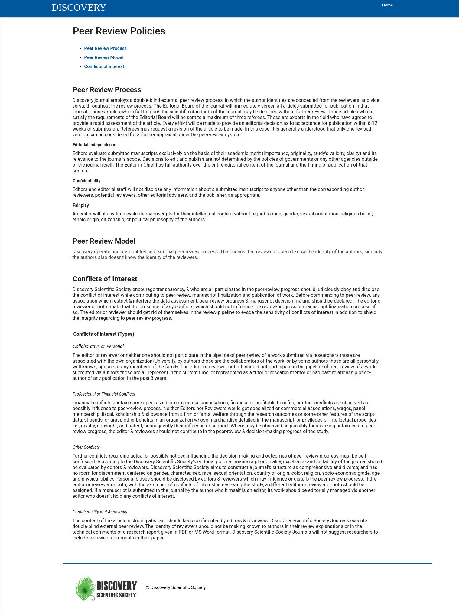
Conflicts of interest (104, 66)
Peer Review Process (105, 48)
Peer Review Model (103, 57)
